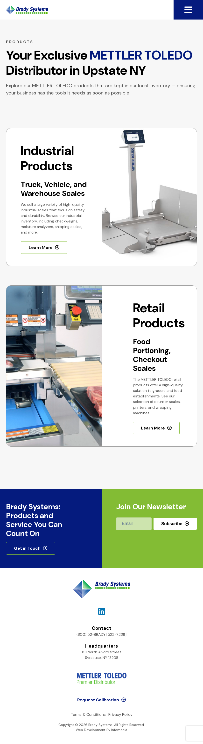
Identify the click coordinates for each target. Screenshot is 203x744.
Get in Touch (27, 548)
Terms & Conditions (88, 714)
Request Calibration (98, 700)
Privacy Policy (120, 714)
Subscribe (171, 523)
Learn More (41, 247)
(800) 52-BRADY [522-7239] (101, 634)
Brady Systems (27, 9)
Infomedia (119, 730)
